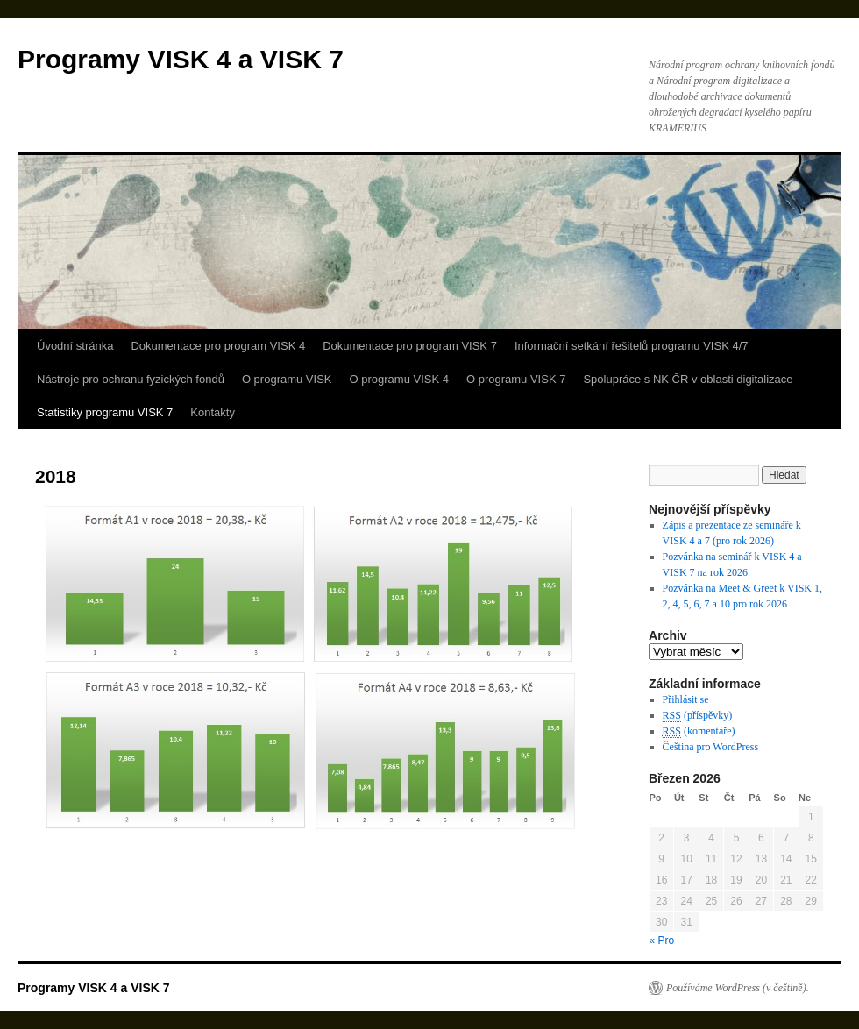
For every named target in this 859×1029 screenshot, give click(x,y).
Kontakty (212, 412)
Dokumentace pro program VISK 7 (410, 345)
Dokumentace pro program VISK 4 (218, 345)
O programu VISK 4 (399, 379)
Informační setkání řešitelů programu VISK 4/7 (632, 345)
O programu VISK (287, 379)
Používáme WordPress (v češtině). (737, 988)
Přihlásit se (686, 699)
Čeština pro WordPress (710, 747)
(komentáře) (699, 731)
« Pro (662, 940)
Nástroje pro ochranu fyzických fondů (130, 379)
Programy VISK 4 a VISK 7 (181, 59)
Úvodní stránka (75, 345)
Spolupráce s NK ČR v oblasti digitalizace (687, 379)
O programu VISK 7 (515, 379)
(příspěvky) (698, 715)
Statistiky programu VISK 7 (105, 412)
